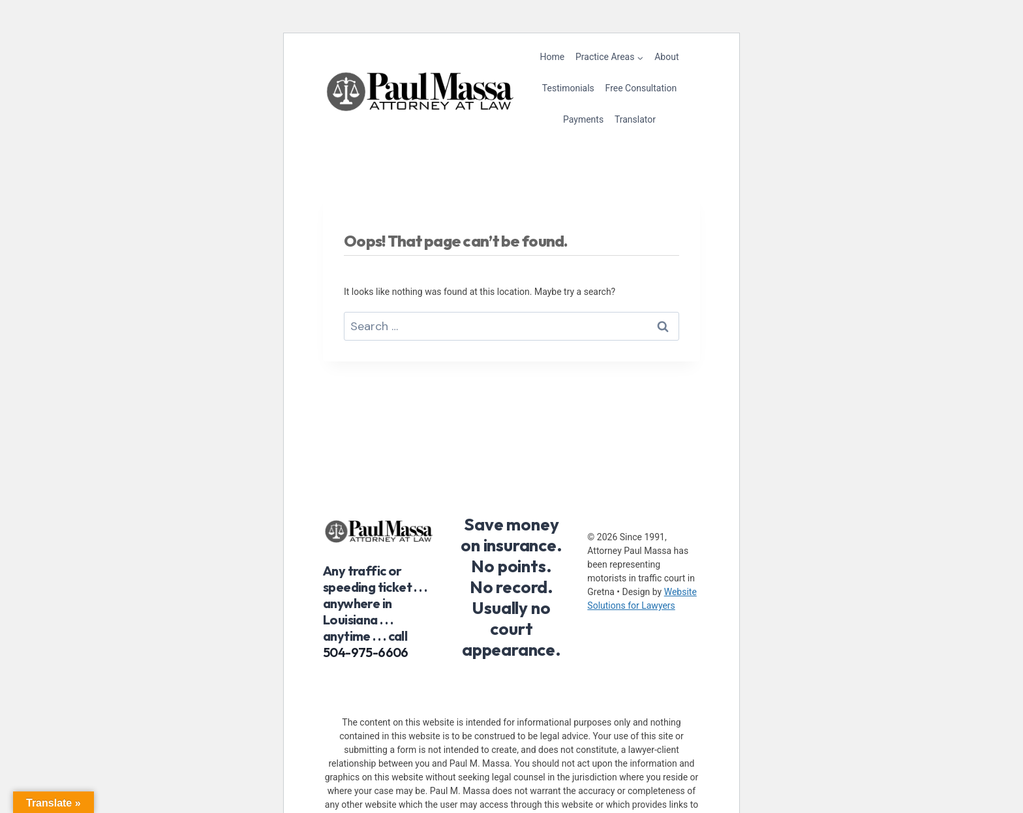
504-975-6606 (365, 652)
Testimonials (568, 88)
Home (552, 57)
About (666, 57)
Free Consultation (641, 88)
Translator (635, 119)
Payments (583, 119)
